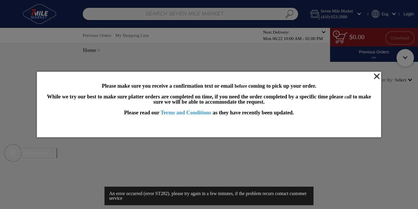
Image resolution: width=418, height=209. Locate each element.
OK (209, 127)
